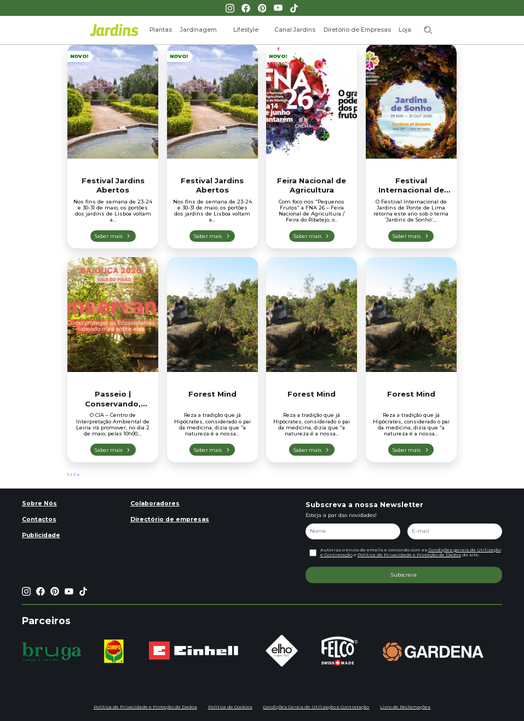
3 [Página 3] (74, 475)
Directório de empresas (169, 519)
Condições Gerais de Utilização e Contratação (316, 707)
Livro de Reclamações (405, 707)
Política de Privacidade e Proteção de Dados (409, 554)
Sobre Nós (39, 503)
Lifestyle (245, 29)
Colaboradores (155, 503)
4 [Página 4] (78, 475)
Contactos (39, 519)
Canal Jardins (294, 29)
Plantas (160, 29)
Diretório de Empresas (357, 29)
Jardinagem (198, 29)
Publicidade (41, 535)
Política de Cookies (230, 707)
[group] (52, 651)
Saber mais (109, 236)
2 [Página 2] (71, 475)
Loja (405, 29)
